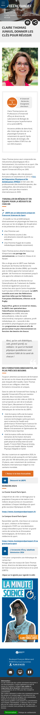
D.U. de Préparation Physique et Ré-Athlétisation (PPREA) (19, 179)
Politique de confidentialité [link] (27, 712)
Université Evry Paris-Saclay (13, 10)
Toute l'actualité (11, 12)
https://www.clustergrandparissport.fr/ (19, 511)
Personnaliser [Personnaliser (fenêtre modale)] (10, 712)
